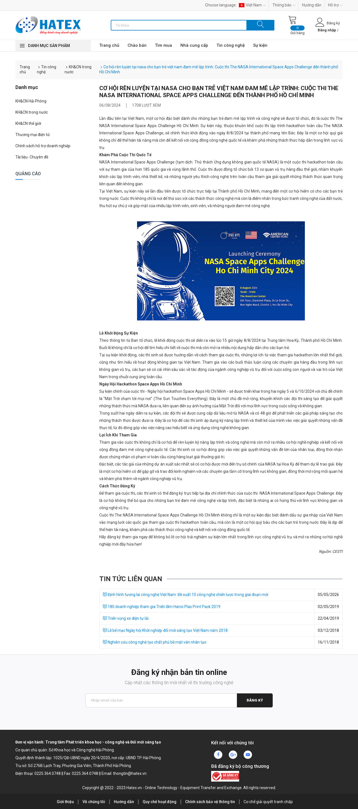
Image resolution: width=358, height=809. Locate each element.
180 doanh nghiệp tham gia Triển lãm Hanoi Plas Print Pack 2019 (161, 606)
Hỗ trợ (335, 5)
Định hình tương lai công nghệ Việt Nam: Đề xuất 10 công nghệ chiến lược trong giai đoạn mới (185, 594)
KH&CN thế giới (28, 123)
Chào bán (137, 45)
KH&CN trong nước (31, 112)
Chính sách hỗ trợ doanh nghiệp (42, 146)
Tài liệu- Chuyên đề (31, 157)
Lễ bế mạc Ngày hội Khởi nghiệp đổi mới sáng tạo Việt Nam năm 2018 (165, 630)
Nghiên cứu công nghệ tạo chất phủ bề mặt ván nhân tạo (154, 642)
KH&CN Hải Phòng (30, 101)
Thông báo (283, 5)
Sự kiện (260, 45)
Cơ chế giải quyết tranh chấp (268, 801)
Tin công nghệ (230, 45)
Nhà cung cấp (194, 45)
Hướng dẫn (311, 5)
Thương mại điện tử (32, 134)
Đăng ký (255, 700)
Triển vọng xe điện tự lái (126, 618)
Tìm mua (163, 45)
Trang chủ (109, 45)
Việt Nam (252, 5)
